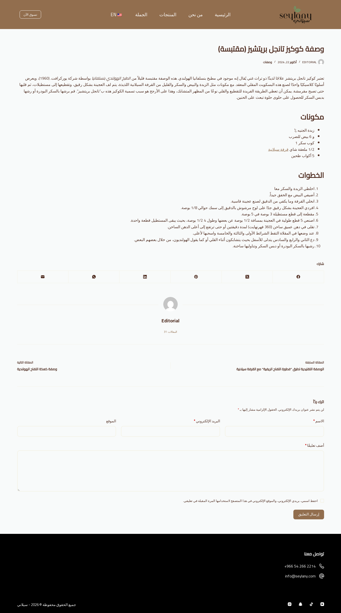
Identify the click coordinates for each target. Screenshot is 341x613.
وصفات (267, 62)
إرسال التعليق (308, 514)
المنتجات (167, 14)
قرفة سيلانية (278, 149)
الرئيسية (222, 14)
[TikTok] (311, 604)
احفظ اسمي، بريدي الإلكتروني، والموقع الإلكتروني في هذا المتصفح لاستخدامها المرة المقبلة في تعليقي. (250, 501)
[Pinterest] (196, 277)
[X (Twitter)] (247, 277)
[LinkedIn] (144, 277)
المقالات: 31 (170, 332)
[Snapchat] (300, 604)
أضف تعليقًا (314, 446)
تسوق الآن (30, 14)
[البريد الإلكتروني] (42, 277)
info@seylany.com (300, 576)
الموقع (111, 421)
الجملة (141, 14)
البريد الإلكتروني (207, 421)
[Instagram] (289, 604)
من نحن (195, 14)
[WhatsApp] (93, 277)
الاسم (318, 421)
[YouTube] (322, 604)
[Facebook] (298, 277)
